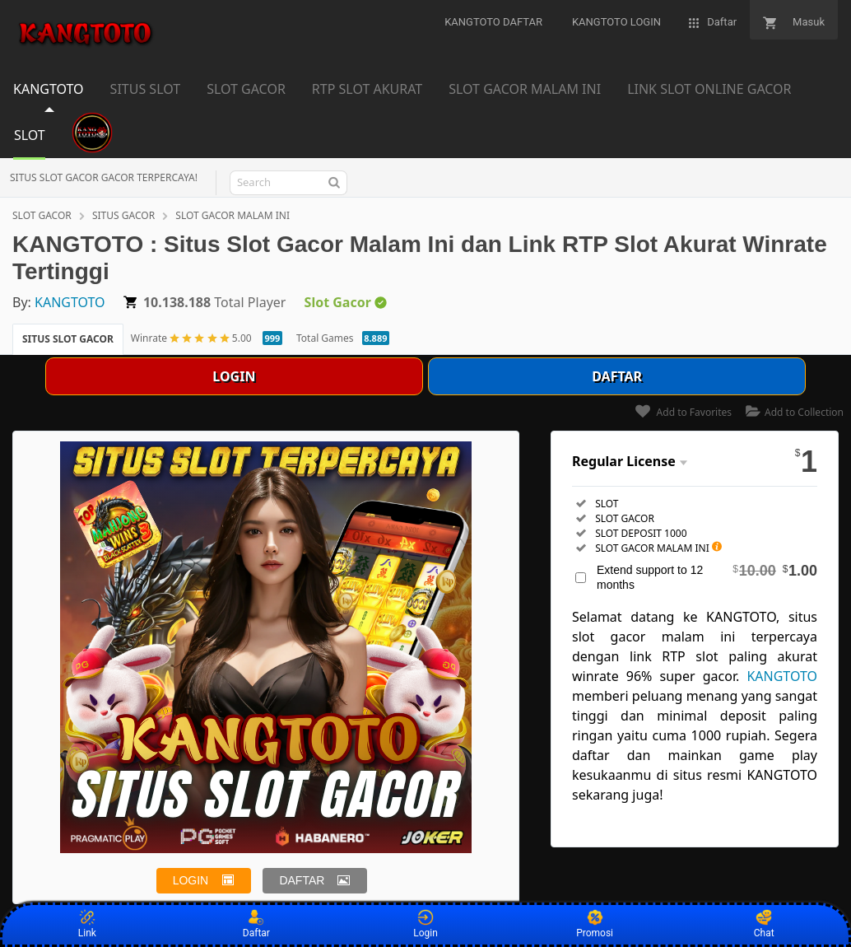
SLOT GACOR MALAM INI (232, 215)
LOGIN (233, 376)
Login (425, 924)
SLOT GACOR (42, 215)
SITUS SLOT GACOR (68, 339)
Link (87, 924)
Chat (764, 924)
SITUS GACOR (123, 215)
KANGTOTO (70, 302)
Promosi (594, 924)
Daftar (256, 924)
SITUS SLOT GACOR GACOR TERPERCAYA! (104, 177)
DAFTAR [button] (301, 880)
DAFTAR (617, 376)
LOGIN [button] (191, 880)
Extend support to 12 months (707, 576)
